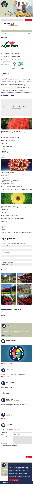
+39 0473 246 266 (6, 61)
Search (29, 19)
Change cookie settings (16, 108)
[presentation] (22, 449)
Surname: (3, 441)
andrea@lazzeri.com (5, 64)
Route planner (5, 407)
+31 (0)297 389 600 (17, 59)
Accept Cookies (15, 480)
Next (29, 33)
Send (29, 457)
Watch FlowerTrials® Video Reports (9, 363)
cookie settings (22, 477)
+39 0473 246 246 (6, 59)
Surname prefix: (4, 438)
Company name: (4, 432)
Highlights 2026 (5, 376)
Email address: (4, 443)
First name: (3, 436)
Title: (2, 434)
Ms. (18, 434)
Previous (4, 33)
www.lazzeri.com (4, 65)
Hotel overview (5, 418)
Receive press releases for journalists (10, 445)
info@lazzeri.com (4, 62)
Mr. (15, 434)
